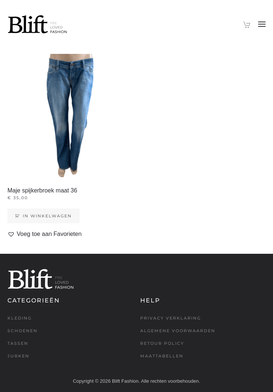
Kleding (19, 318)
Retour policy (162, 343)
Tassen (17, 343)
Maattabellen (161, 356)
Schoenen (22, 330)
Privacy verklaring (170, 318)
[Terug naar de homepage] (37, 24)
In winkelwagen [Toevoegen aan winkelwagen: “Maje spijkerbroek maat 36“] (47, 215)
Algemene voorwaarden (177, 330)
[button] (262, 24)
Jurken (18, 356)
